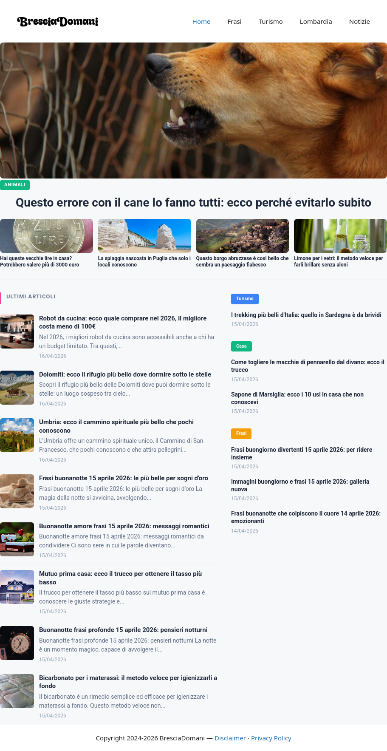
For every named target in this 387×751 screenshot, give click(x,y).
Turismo (271, 21)
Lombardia (316, 21)
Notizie (359, 21)
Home (201, 21)
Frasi (234, 21)
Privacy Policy (271, 738)
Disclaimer (230, 738)
